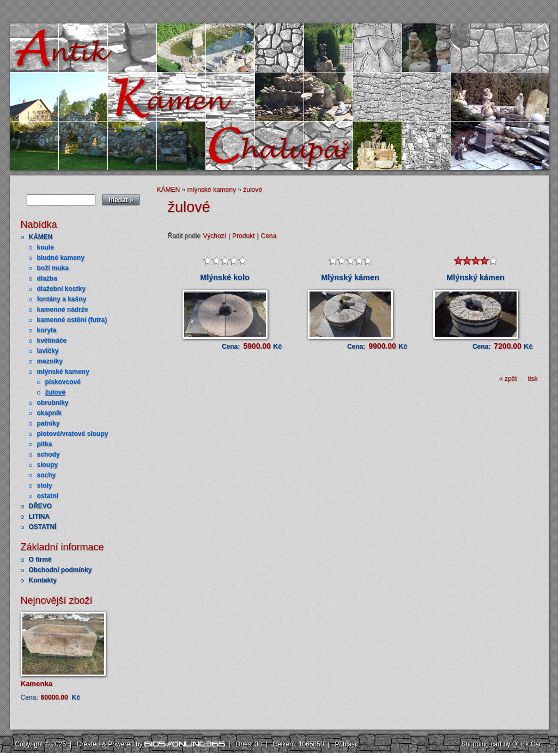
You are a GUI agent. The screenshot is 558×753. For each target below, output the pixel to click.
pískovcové (63, 382)
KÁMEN (41, 237)
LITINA (39, 516)
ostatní (47, 496)
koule (45, 247)
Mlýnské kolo (224, 277)
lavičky (48, 351)
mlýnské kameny (63, 371)
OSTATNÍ (43, 527)
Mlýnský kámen (350, 277)
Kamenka (37, 683)
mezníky (50, 361)
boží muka (53, 268)
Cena (269, 236)
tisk (533, 378)
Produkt (243, 236)
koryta (47, 330)
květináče (52, 340)
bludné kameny (60, 258)
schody (48, 454)
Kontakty (43, 580)
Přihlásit (346, 744)
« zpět (508, 378)
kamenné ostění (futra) (72, 320)
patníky (48, 423)
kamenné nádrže (62, 309)
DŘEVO (40, 506)
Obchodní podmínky (60, 570)
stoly (44, 485)
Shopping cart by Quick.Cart (502, 744)
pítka (44, 444)
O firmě (40, 559)
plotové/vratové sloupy (72, 434)
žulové (55, 392)
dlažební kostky (61, 289)
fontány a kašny (62, 299)
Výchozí (214, 236)
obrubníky (53, 402)
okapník (49, 413)
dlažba (47, 278)
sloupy (47, 465)
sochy (46, 475)
